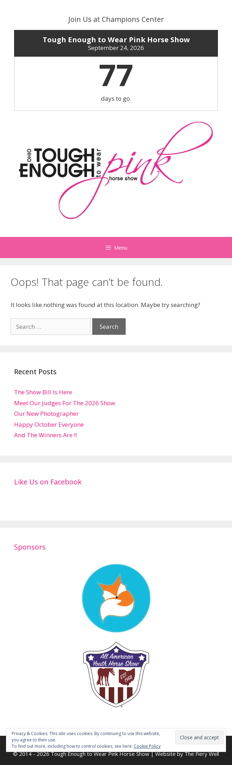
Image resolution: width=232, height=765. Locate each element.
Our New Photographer (46, 413)
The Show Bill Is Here (43, 392)
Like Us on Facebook (48, 482)
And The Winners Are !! (45, 435)
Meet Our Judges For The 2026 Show (64, 403)
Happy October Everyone (49, 424)
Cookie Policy (147, 746)
